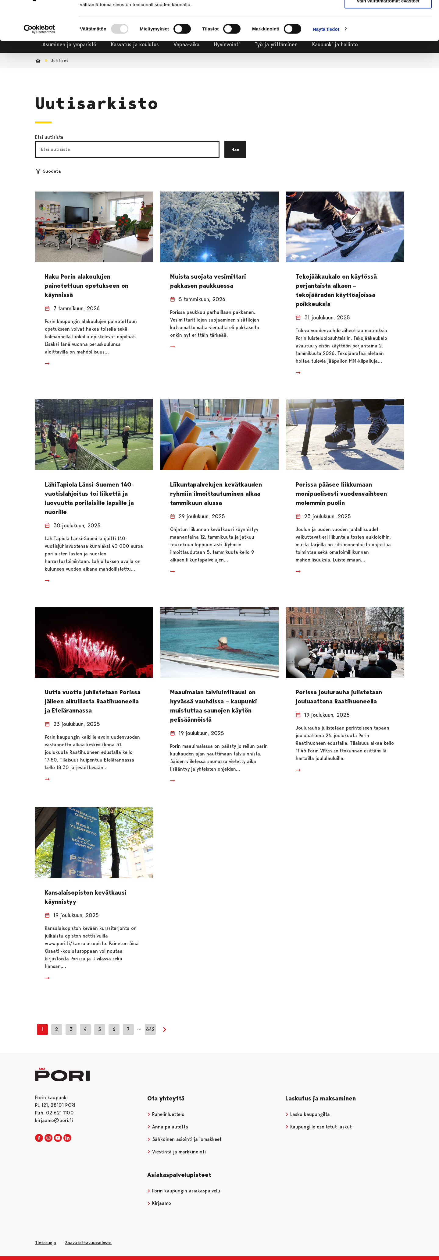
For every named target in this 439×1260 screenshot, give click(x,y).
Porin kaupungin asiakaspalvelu (183, 1191)
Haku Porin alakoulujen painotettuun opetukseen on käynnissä (86, 285)
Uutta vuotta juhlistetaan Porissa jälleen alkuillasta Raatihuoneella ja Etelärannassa (93, 701)
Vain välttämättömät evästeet (388, 33)
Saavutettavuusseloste (88, 1242)
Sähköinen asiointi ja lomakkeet (184, 1139)
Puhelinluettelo (165, 1114)
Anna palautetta (167, 1127)
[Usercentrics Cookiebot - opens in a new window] (39, 61)
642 (150, 1029)
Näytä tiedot (326, 61)
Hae (235, 149)
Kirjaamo (159, 1203)
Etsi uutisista (49, 137)
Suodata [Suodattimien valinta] (48, 171)
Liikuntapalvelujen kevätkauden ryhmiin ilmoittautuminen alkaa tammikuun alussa (216, 493)
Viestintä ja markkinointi (176, 1152)
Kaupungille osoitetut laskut (318, 1127)
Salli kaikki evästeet (388, 15)
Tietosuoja (45, 1242)
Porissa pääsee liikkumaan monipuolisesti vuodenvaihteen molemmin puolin (341, 493)
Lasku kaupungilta (307, 1114)
